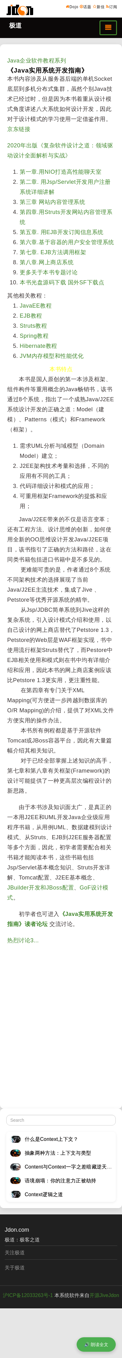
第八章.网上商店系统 (47, 262)
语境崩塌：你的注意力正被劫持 (60, 1180)
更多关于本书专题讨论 (49, 272)
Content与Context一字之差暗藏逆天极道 (71, 1166)
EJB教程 (31, 316)
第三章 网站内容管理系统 (52, 202)
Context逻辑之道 (44, 1194)
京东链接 (18, 129)
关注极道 (15, 1252)
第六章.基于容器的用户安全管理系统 (67, 242)
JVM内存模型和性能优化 (52, 356)
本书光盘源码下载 (43, 282)
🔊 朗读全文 (96, 1344)
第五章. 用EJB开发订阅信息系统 (62, 232)
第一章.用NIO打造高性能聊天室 (60, 172)
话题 (85, 6)
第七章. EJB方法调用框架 (53, 252)
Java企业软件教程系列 (36, 60)
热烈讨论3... (23, 940)
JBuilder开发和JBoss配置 (40, 887)
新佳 (99, 6)
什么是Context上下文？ (52, 1139)
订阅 (111, 6)
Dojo (72, 6)
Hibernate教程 (38, 346)
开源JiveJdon (104, 1295)
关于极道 (15, 1267)
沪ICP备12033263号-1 (28, 1295)
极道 (15, 25)
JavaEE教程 (36, 306)
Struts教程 (33, 326)
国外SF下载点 (86, 282)
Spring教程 (34, 336)
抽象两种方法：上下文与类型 (58, 1153)
